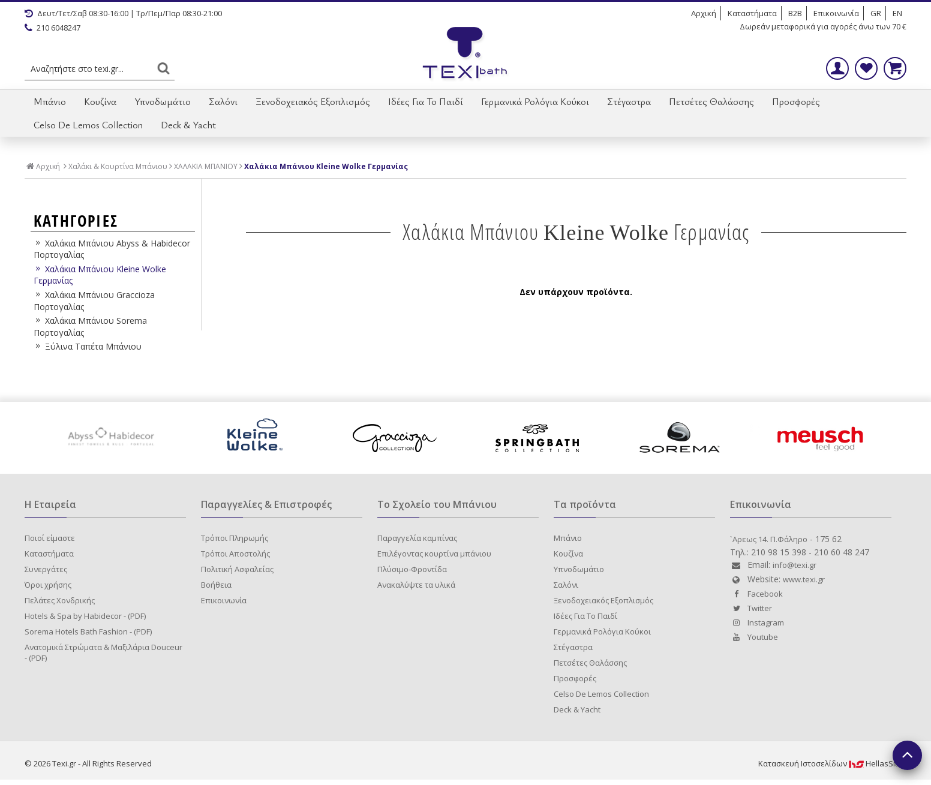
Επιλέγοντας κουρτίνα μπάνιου (434, 553)
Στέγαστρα (629, 101)
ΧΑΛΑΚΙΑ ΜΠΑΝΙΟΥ (206, 166)
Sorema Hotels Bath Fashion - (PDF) (88, 631)
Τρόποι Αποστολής (235, 553)
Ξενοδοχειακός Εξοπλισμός (313, 101)
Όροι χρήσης (48, 584)
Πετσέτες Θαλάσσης (711, 101)
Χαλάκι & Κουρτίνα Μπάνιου (117, 166)
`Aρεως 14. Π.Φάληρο (768, 539)
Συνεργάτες (46, 569)
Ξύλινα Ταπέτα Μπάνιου (88, 346)
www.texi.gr (804, 579)
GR (875, 13)
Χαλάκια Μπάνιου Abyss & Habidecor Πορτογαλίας (112, 249)
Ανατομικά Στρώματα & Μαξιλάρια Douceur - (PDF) (103, 652)
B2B (795, 13)
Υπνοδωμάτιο (162, 101)
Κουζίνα (100, 101)
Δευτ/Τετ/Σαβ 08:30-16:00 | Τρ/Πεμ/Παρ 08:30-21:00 (123, 13)
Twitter (751, 608)
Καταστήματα (752, 13)
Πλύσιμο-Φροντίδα (412, 569)
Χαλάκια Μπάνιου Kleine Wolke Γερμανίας (326, 166)
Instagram (757, 622)
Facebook (756, 593)
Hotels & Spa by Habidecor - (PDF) (85, 615)
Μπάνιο (50, 101)
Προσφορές (796, 101)
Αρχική (703, 13)
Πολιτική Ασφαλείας (237, 569)
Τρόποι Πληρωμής (234, 538)
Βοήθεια (216, 584)
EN (897, 13)
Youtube (754, 636)
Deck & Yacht (188, 124)
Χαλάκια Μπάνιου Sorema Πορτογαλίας (90, 326)
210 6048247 (52, 27)
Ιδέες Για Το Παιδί (425, 101)
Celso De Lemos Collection (88, 124)
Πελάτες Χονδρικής (60, 600)
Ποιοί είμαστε (50, 538)
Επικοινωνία (836, 13)
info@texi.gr (794, 565)
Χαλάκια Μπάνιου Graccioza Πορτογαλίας (94, 300)
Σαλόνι (223, 101)
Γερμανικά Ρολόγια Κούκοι (535, 101)
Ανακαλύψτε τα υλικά (416, 584)
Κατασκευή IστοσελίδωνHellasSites (832, 763)
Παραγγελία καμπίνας (417, 538)
